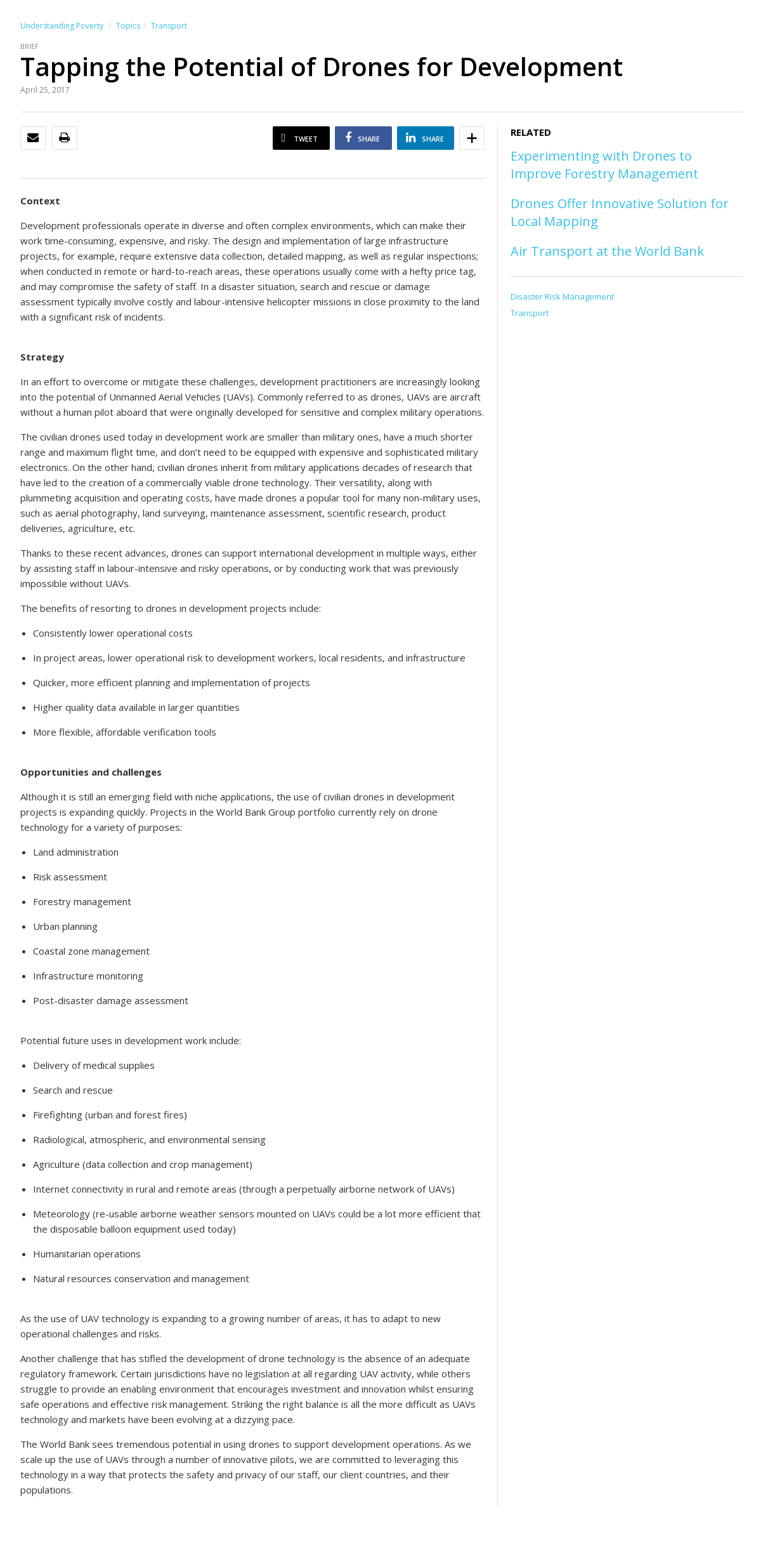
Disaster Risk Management (562, 296)
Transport (169, 25)
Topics (128, 25)
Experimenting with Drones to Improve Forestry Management (604, 164)
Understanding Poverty (61, 25)
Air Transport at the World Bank (607, 251)
